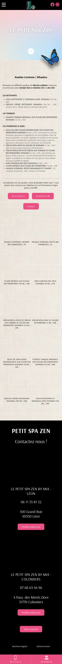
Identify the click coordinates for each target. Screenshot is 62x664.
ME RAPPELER (46, 659)
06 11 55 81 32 (18, 196)
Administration (43, 646)
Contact (31, 206)
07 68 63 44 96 (43, 196)
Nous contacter (31, 629)
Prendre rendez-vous (31, 526)
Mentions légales (19, 646)
